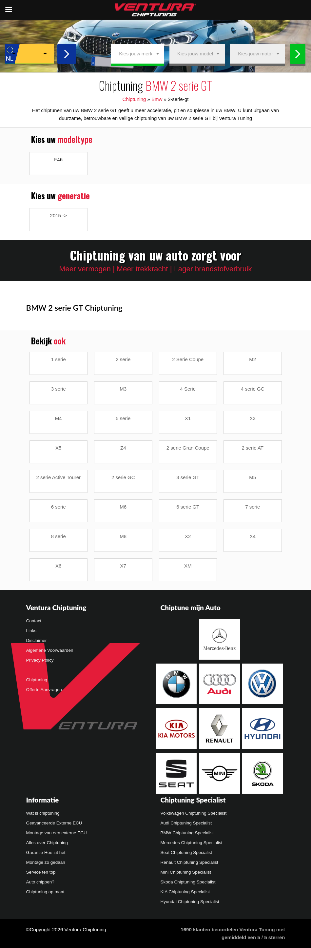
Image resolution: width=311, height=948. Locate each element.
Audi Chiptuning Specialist (186, 823)
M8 (123, 536)
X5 (58, 448)
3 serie (58, 389)
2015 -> (58, 215)
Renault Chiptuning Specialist (189, 862)
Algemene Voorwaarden (49, 650)
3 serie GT (187, 477)
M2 (252, 359)
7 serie (252, 507)
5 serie (123, 418)
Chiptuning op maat (45, 891)
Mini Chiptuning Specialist (186, 872)
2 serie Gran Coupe (187, 448)
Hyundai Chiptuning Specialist (190, 901)
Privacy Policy (40, 660)
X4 (253, 536)
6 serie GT (187, 507)
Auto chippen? (40, 882)
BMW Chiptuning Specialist (187, 832)
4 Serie (188, 389)
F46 (58, 159)
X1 (188, 418)
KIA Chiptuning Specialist (185, 891)
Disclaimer (36, 640)
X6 (58, 566)
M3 (123, 389)
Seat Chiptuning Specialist (186, 852)
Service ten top (41, 872)
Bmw (156, 99)
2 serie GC (123, 477)
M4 (58, 418)
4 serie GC (252, 389)
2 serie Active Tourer (58, 477)
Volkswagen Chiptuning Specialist (194, 813)
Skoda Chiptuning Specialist (188, 882)
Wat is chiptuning (43, 813)
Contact (34, 620)
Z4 (123, 448)
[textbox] (137, 53)
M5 (252, 477)
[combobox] (137, 54)
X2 (188, 536)
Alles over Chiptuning (47, 842)
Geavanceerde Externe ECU (54, 823)
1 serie (58, 359)
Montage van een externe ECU (56, 832)
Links (31, 630)
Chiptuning (134, 99)
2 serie (123, 359)
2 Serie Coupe (188, 359)
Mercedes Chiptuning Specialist (192, 842)
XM (188, 566)
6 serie (58, 507)
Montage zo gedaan (45, 862)
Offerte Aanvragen (44, 689)
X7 (123, 566)
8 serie (58, 536)
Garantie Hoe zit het (46, 852)
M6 (123, 507)
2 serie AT (252, 448)
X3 (253, 418)
